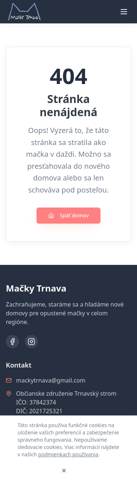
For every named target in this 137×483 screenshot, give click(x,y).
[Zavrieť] (64, 470)
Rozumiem (36, 470)
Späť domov (68, 215)
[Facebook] (12, 341)
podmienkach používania (68, 454)
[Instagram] (31, 341)
